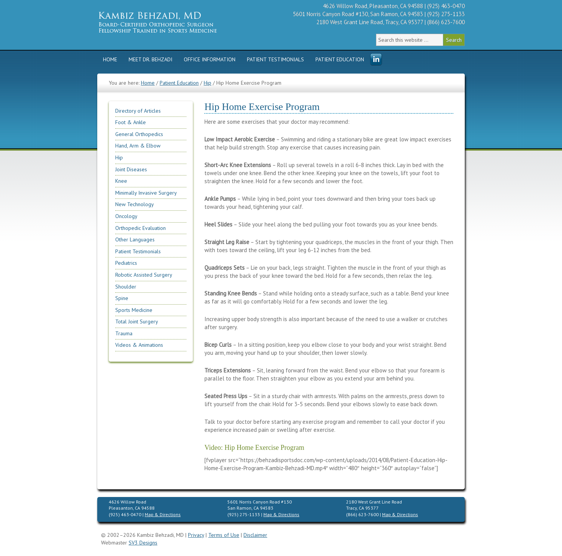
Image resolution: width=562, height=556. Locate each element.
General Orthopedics (139, 134)
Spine (121, 298)
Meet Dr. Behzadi (150, 59)
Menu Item (376, 60)
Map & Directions (163, 514)
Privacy (196, 534)
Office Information (209, 59)
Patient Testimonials (275, 59)
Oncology (126, 216)
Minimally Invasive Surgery (146, 192)
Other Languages (135, 239)
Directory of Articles (138, 110)
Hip (119, 157)
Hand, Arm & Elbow (137, 145)
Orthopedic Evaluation (140, 228)
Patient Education (339, 59)
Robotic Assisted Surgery (143, 274)
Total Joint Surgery (136, 321)
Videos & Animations (139, 344)
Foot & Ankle (130, 122)
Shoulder (125, 286)
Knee (121, 180)
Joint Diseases (131, 169)
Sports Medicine (133, 310)
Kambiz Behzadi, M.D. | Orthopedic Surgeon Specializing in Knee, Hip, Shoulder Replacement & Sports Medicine (170, 22)
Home (110, 59)
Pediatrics (126, 262)
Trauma (123, 333)
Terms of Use (223, 534)
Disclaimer (255, 534)
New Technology (134, 204)
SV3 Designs (143, 542)
